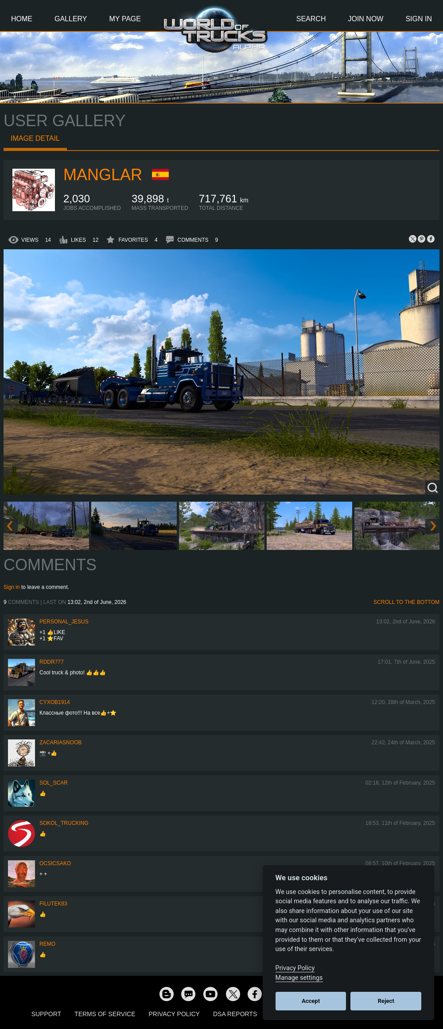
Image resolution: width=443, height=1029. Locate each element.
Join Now (365, 19)
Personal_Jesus (64, 622)
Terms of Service (104, 1013)
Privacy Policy (174, 1013)
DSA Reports (235, 1013)
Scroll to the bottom (406, 602)
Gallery (70, 19)
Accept (311, 1001)
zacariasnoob (60, 742)
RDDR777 (51, 662)
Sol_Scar (53, 783)
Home (21, 19)
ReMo (47, 944)
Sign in (12, 587)
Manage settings (299, 978)
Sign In (418, 19)
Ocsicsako (55, 863)
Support (46, 1013)
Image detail (35, 138)
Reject (386, 1001)
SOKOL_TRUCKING (64, 823)
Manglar (102, 175)
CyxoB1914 (54, 702)
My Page (125, 19)
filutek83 (53, 904)
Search (311, 19)
